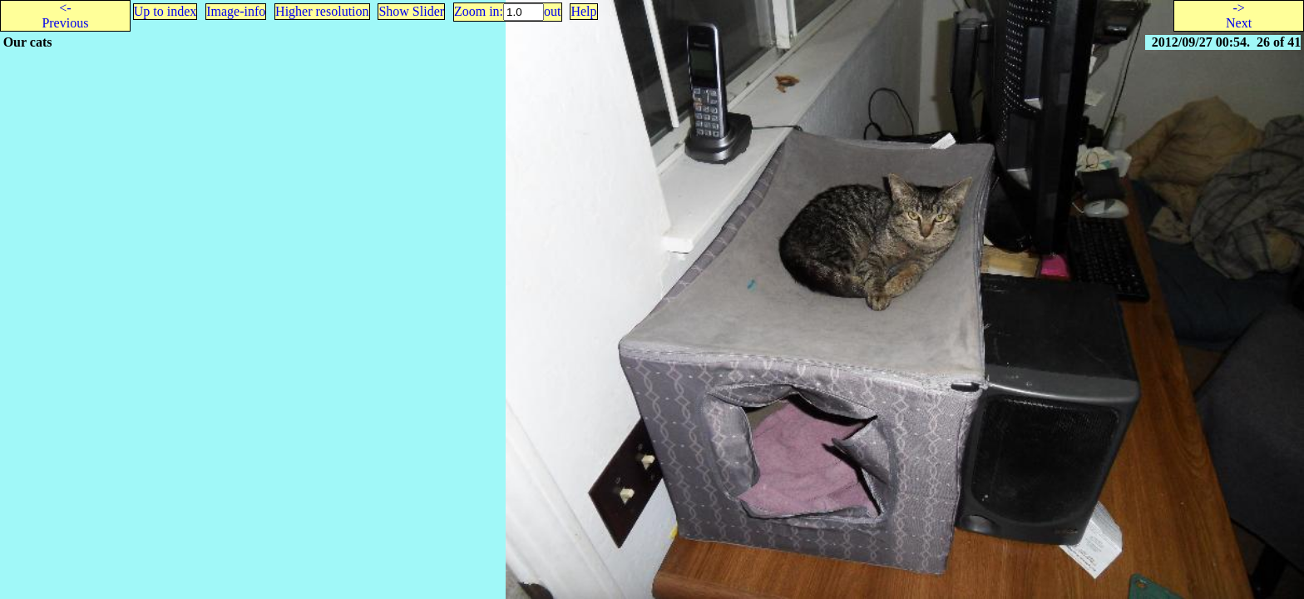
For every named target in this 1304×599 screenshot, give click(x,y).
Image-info (235, 11)
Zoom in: (478, 11)
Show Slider (411, 11)
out (552, 11)
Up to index (165, 11)
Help (583, 11)
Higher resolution (321, 11)
